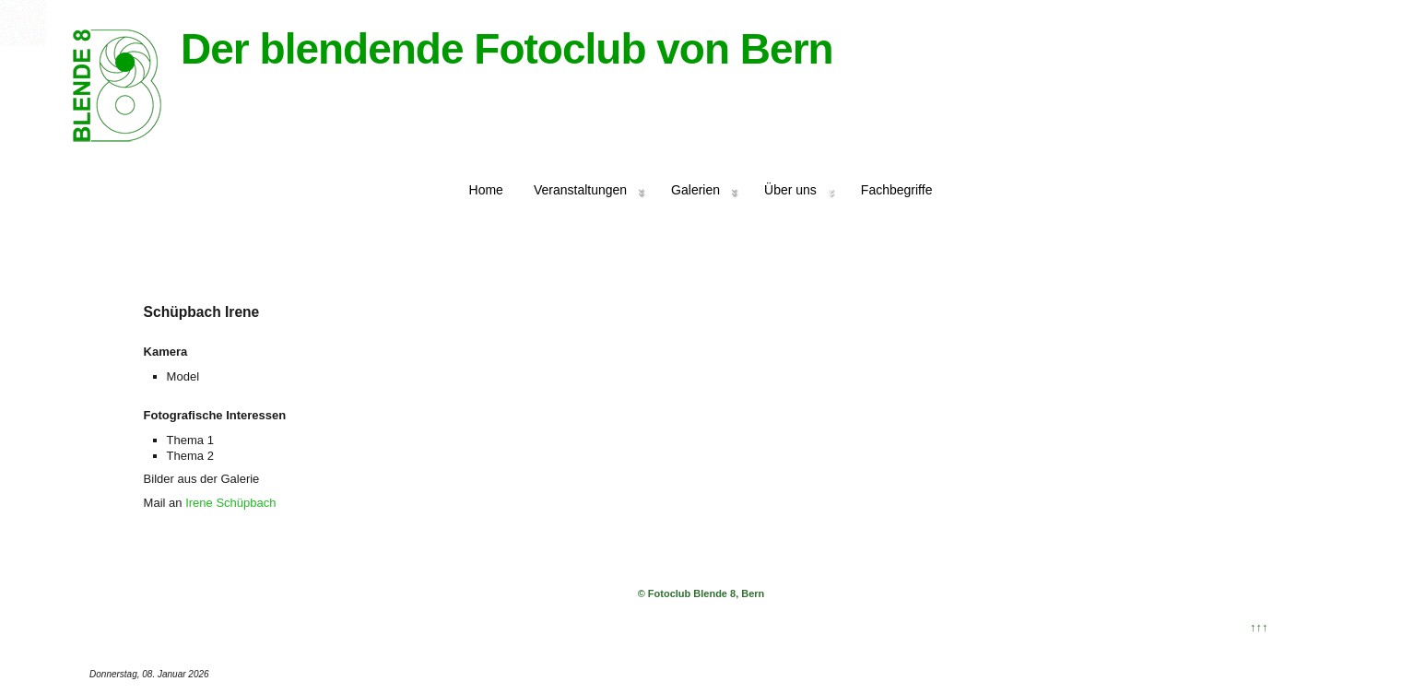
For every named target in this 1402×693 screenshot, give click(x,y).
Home (486, 189)
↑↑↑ (1259, 627)
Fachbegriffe (897, 189)
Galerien (695, 189)
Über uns (790, 189)
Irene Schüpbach (230, 503)
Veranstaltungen (580, 189)
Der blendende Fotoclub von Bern (507, 49)
